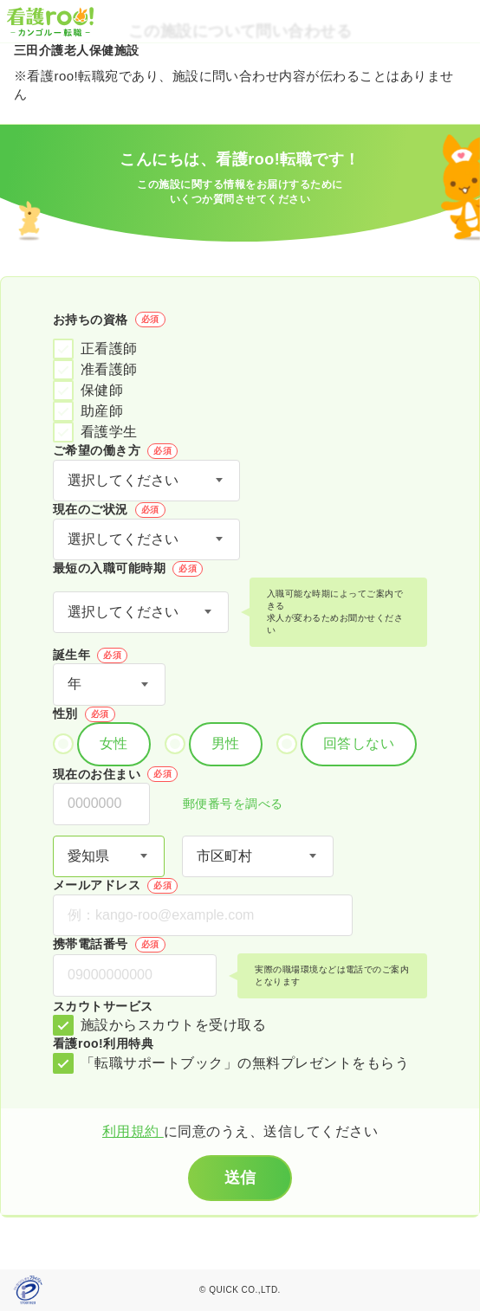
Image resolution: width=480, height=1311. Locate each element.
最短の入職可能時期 (128, 569)
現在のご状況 (109, 510)
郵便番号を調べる (223, 805)
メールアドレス (115, 886)
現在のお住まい (115, 774)
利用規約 (133, 1131)
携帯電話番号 (109, 945)
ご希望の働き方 (115, 451)
